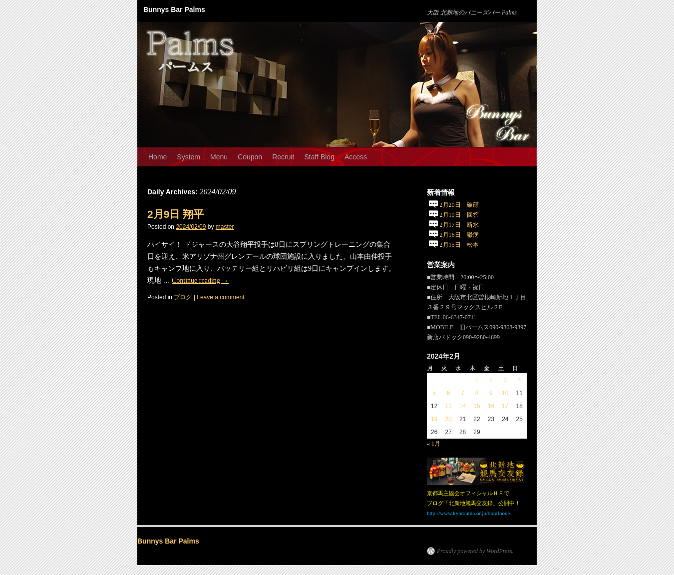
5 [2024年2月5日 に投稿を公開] (434, 393)
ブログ (183, 297)
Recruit (283, 157)
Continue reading (200, 280)
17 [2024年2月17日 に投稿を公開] (505, 406)
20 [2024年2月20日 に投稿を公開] (448, 419)
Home (157, 157)
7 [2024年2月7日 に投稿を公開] (462, 393)
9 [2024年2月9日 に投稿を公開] (491, 393)
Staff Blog (319, 157)
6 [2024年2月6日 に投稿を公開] (448, 393)
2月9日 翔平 (175, 214)
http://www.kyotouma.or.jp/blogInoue (468, 513)
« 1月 (433, 443)
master (225, 226)
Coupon (250, 157)
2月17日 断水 (459, 224)
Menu (219, 157)
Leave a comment (220, 297)
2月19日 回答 (459, 214)
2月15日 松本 (459, 244)
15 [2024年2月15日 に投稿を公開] (476, 406)
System (188, 157)
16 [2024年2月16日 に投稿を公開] (491, 406)
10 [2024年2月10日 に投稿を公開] (505, 393)
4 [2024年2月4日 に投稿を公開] (519, 380)
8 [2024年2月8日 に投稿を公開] (477, 393)
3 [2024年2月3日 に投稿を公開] (505, 380)
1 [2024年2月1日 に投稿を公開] (477, 380)
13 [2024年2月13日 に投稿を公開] (448, 406)
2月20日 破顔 (459, 204)
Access (355, 157)
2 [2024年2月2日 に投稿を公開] (491, 380)
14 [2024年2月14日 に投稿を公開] (462, 406)
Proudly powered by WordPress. (475, 551)
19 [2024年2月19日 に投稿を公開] (434, 419)
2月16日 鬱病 (459, 234)
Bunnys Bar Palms (174, 9)
